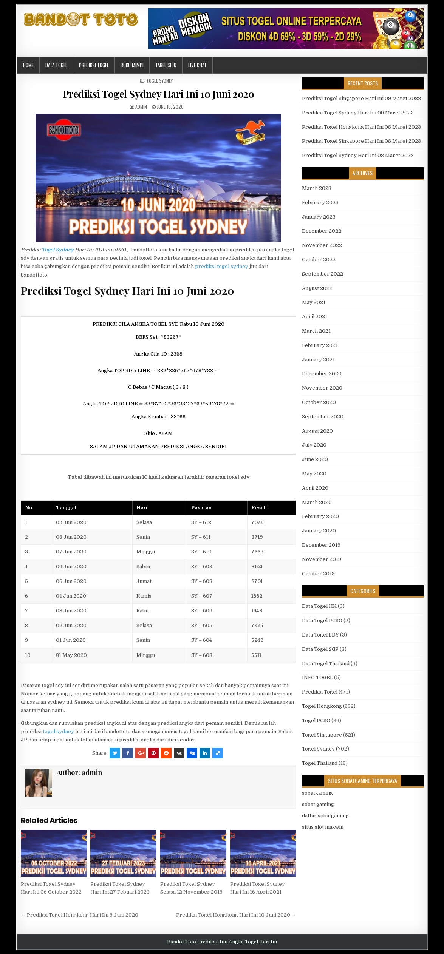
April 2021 (314, 316)
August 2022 (317, 288)
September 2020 (322, 416)
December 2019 (321, 545)
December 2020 (322, 373)
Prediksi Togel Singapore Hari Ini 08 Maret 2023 (361, 141)
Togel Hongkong (322, 706)
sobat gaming (318, 804)
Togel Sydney (159, 80)
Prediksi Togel (94, 65)
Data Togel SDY (320, 635)
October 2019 (318, 573)
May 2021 (313, 302)
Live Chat (197, 65)
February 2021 (320, 345)
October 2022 (319, 259)
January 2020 (319, 530)
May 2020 (314, 473)
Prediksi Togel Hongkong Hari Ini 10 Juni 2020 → (236, 915)
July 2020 (314, 445)
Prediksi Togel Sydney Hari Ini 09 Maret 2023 (358, 113)
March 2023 (316, 188)
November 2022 (322, 245)
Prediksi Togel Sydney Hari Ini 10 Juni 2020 (158, 93)
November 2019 (321, 559)
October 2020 (319, 402)
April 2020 (315, 488)
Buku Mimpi (132, 65)
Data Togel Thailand (326, 663)
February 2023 (320, 202)
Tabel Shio (165, 65)
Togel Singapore (322, 735)
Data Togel (56, 65)
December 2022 (321, 231)
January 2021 (318, 359)
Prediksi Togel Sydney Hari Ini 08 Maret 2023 (358, 155)
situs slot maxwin (322, 827)
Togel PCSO (316, 720)
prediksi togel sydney (221, 266)
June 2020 (315, 459)
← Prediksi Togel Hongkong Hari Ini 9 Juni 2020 (79, 915)
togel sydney (58, 731)
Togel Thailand (319, 763)
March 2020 (317, 502)
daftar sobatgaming (325, 815)
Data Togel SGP (320, 649)
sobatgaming (317, 793)
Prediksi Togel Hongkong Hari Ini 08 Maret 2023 (361, 127)
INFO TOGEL (317, 677)
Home (28, 65)
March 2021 (316, 331)
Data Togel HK (319, 606)
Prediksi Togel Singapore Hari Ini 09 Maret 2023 (361, 98)
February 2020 (320, 516)
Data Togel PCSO (322, 620)
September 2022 (322, 274)
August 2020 (317, 431)
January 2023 (319, 217)
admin (141, 106)
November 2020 (322, 388)
